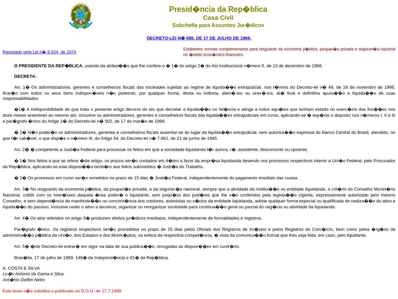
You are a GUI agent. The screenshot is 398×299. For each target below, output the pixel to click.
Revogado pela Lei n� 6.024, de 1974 (39, 51)
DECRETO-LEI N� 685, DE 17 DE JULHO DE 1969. (199, 38)
